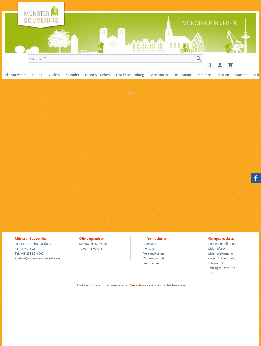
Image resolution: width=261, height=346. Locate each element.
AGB (210, 273)
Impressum (151, 263)
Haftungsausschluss (221, 268)
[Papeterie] (204, 75)
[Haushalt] (241, 75)
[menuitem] (114, 60)
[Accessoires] (159, 75)
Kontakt (148, 248)
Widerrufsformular (220, 253)
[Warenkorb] (230, 65)
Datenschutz (216, 263)
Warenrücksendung (221, 258)
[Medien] (223, 75)
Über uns (149, 244)
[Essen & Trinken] (97, 75)
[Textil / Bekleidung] (130, 75)
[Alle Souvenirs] (15, 75)
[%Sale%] (54, 75)
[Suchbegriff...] (115, 58)
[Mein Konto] (220, 65)
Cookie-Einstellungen (222, 244)
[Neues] (37, 75)
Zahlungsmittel (153, 258)
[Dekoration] (182, 75)
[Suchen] (199, 58)
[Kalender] (72, 75)
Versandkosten (153, 253)
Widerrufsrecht (218, 248)
